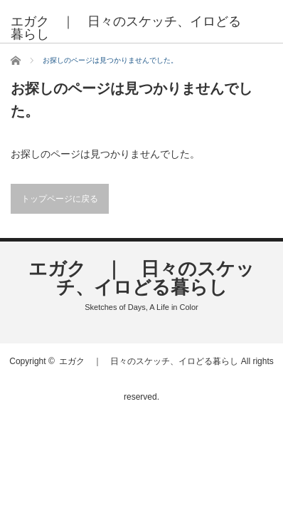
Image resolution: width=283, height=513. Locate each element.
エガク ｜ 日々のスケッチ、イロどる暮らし (126, 28)
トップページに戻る (59, 199)
